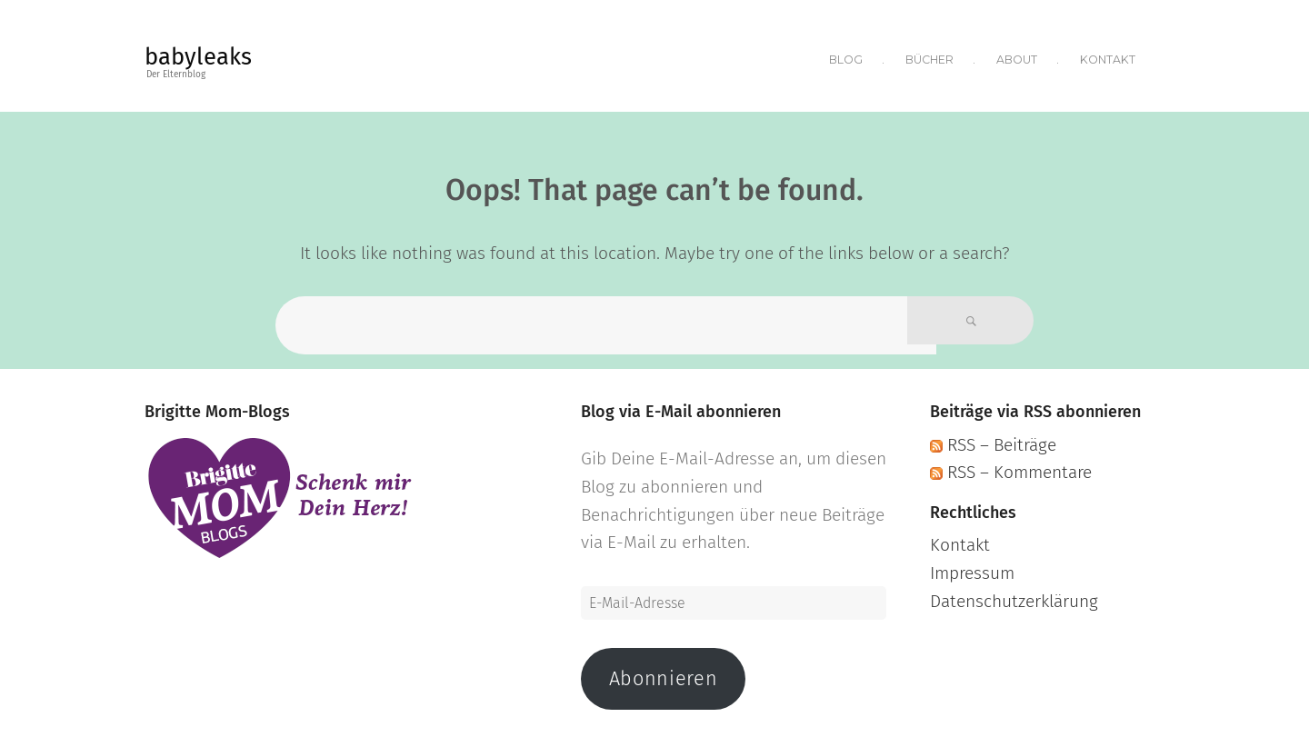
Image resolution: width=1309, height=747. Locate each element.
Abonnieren (663, 673)
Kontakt (1107, 57)
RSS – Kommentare (1011, 466)
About (1016, 57)
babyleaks (198, 57)
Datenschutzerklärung (1014, 595)
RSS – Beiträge (993, 438)
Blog (842, 57)
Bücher (928, 57)
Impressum (972, 567)
